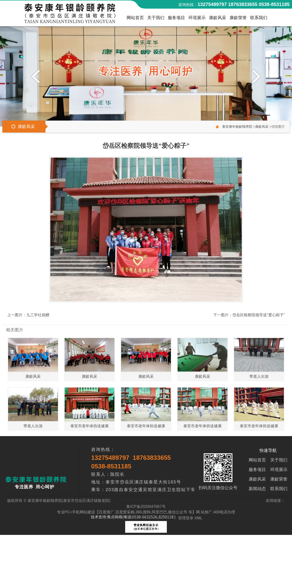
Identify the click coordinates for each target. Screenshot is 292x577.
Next (255, 76)
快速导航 (268, 450)
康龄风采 (217, 18)
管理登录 (185, 518)
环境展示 (197, 18)
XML (198, 518)
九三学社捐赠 (37, 315)
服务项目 (176, 18)
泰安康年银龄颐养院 (237, 126)
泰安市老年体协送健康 (89, 426)
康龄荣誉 (238, 18)
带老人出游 (259, 376)
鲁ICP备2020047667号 (146, 507)
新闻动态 (257, 488)
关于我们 (155, 18)
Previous (37, 76)
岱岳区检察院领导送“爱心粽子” (258, 315)
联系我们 (258, 18)
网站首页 (135, 18)
